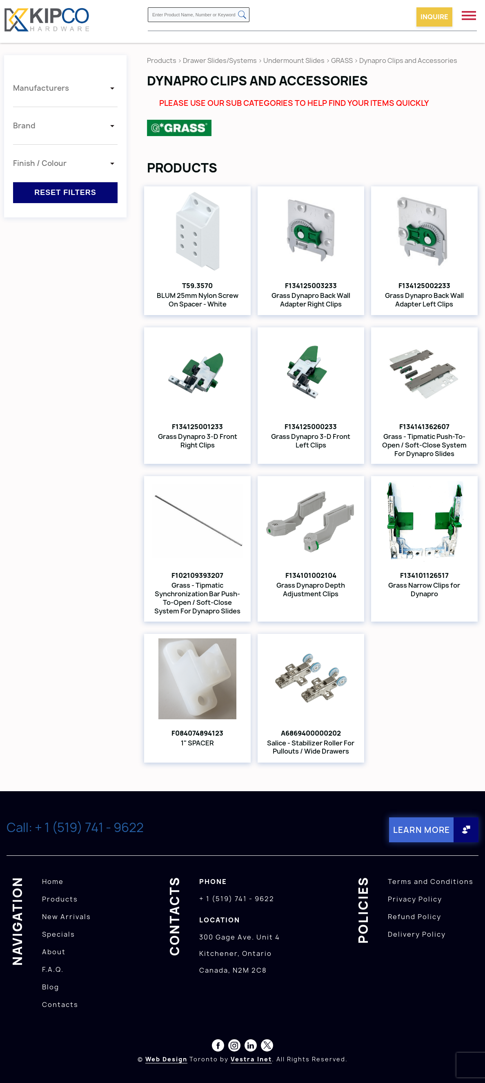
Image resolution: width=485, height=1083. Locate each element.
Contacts (60, 1004)
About (54, 951)
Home (53, 881)
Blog (50, 986)
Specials (58, 934)
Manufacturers (41, 88)
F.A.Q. (53, 969)
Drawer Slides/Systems (220, 60)
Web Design (166, 1059)
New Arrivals (66, 916)
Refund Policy (414, 916)
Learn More (421, 829)
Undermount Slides (294, 60)
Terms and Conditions (431, 881)
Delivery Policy (417, 934)
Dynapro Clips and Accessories (408, 60)
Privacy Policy (415, 899)
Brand (24, 126)
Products (161, 60)
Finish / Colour (40, 163)
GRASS (342, 60)
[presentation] (469, 1065)
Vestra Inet (251, 1059)
